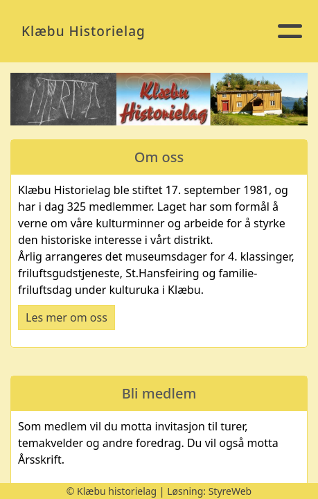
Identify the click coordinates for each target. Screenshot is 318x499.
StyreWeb (230, 491)
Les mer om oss (66, 317)
